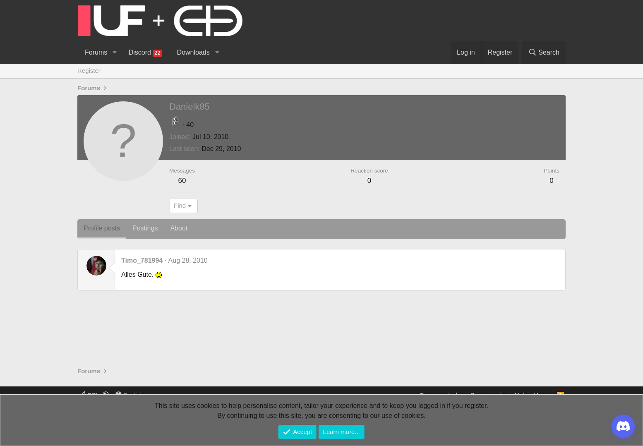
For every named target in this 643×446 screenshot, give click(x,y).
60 (182, 181)
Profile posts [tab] (102, 228)
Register (89, 70)
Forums (96, 52)
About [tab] (178, 228)
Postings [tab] (145, 228)
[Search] (544, 52)
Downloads (193, 52)
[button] (114, 52)
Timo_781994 (142, 260)
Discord (145, 53)
